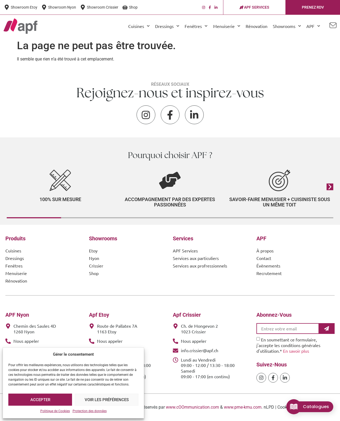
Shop (94, 273)
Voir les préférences (107, 399)
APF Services (185, 250)
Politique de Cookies (55, 411)
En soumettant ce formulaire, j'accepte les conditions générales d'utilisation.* (288, 345)
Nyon (94, 258)
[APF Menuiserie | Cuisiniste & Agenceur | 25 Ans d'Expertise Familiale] (20, 26)
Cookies (284, 407)
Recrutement (269, 273)
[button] (330, 186)
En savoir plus (296, 351)
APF (313, 26)
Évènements (268, 265)
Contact (263, 258)
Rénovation (256, 26)
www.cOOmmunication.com (192, 407)
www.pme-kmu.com (243, 407)
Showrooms (287, 26)
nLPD (269, 407)
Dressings (167, 26)
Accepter (40, 399)
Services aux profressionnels (200, 265)
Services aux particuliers (196, 258)
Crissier (96, 265)
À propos (265, 250)
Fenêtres (196, 26)
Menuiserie (226, 26)
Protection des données (90, 411)
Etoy (93, 250)
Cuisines (139, 26)
